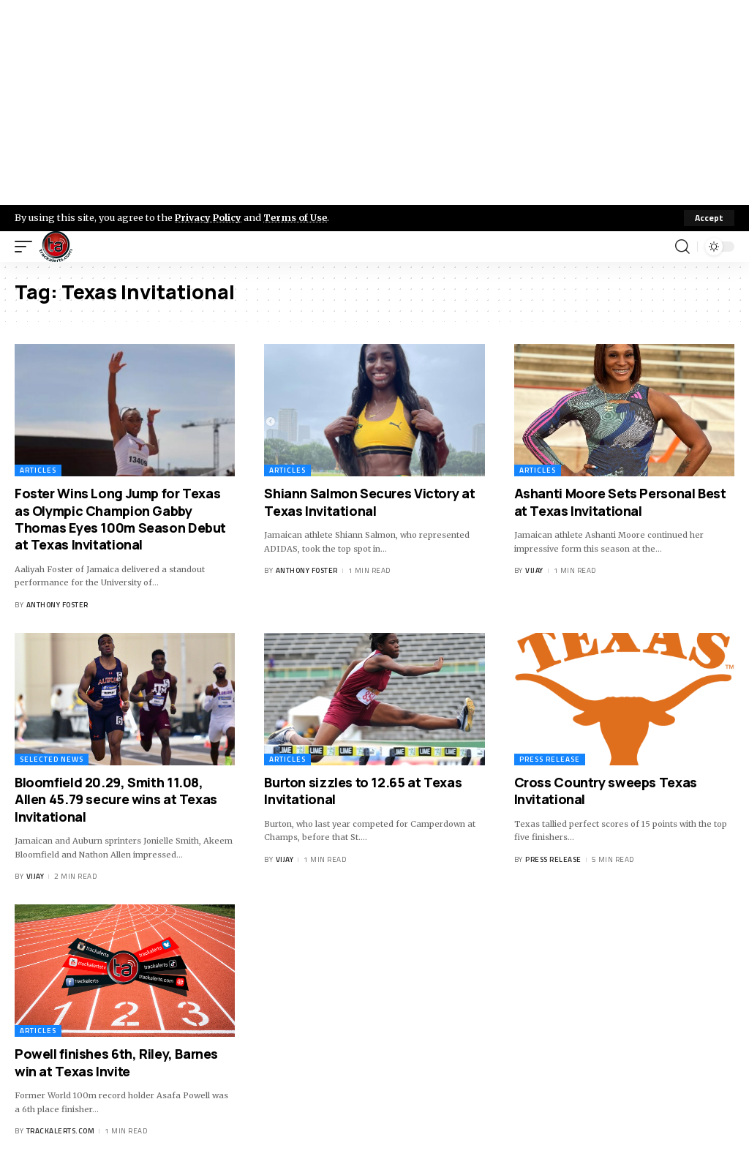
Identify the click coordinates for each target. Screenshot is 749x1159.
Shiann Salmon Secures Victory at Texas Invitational (369, 501)
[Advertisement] (374, 102)
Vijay (534, 570)
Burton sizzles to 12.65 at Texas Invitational (363, 790)
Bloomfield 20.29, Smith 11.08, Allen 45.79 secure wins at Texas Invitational (116, 799)
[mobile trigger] (27, 246)
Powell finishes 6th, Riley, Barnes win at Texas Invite (116, 1062)
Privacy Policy (209, 217)
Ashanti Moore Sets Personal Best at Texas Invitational (620, 501)
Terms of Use (297, 217)
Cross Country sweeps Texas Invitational (605, 790)
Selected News (51, 759)
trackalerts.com (60, 1130)
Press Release (549, 759)
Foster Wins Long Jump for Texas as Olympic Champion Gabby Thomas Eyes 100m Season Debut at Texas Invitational (120, 518)
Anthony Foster (57, 604)
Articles (38, 470)
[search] (682, 246)
